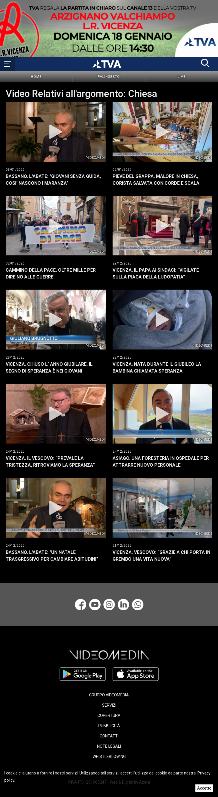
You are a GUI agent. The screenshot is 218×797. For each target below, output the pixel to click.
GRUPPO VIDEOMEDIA (109, 695)
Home (36, 77)
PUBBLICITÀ (109, 725)
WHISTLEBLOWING (109, 756)
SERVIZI (109, 705)
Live (182, 77)
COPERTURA (109, 715)
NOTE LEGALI (109, 746)
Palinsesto (109, 77)
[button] (205, 63)
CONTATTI (109, 736)
